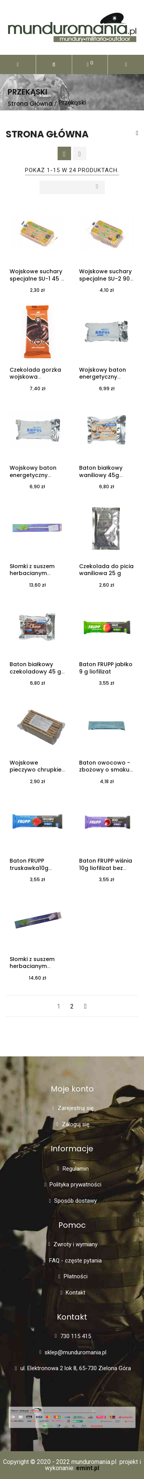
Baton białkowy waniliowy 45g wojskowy (100, 475)
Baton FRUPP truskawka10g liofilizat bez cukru (35, 868)
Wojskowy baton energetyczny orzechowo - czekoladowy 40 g (35, 478)
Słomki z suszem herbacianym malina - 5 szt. (32, 966)
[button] (54, 64)
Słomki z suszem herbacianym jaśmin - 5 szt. (32, 573)
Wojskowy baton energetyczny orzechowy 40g (102, 377)
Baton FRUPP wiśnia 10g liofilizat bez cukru (105, 868)
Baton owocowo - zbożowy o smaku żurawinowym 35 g (105, 770)
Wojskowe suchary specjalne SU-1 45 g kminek (37, 278)
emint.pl (87, 1468)
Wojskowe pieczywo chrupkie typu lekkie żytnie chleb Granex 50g (35, 773)
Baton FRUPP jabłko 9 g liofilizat (105, 667)
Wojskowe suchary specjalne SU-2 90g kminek (106, 278)
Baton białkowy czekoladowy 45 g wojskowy (35, 671)
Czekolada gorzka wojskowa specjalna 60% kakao (35, 380)
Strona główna (47, 134)
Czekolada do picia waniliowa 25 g (106, 569)
